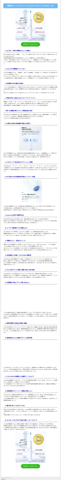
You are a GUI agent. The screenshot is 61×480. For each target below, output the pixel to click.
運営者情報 (3, 478)
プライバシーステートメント (6, 477)
